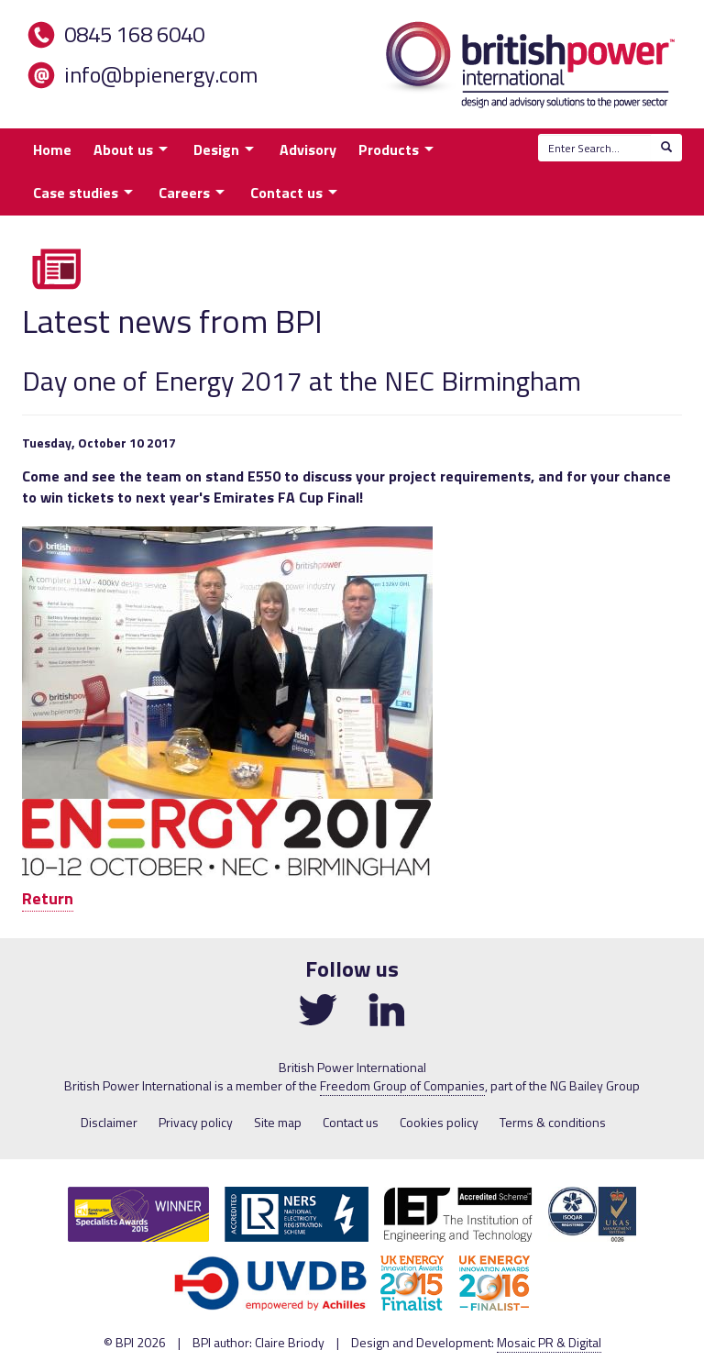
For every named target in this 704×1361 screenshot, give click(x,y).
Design (216, 149)
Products (388, 149)
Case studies (75, 193)
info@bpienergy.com (161, 74)
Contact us (286, 193)
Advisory (308, 149)
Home (52, 149)
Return (47, 898)
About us (123, 149)
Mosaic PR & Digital (549, 1342)
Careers (184, 193)
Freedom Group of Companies (402, 1085)
